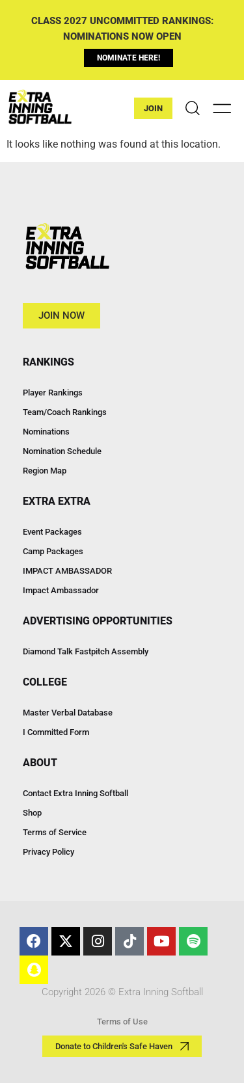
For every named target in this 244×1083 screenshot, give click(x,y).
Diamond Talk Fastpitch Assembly (85, 651)
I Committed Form (56, 732)
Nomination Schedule (62, 451)
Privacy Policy (48, 852)
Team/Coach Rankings (65, 412)
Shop (32, 813)
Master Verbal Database (68, 712)
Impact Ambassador (61, 590)
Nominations (46, 431)
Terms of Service (55, 832)
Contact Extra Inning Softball (75, 793)
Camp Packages (53, 551)
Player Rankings (53, 392)
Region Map (44, 470)
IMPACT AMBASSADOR (67, 571)
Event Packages (52, 532)
